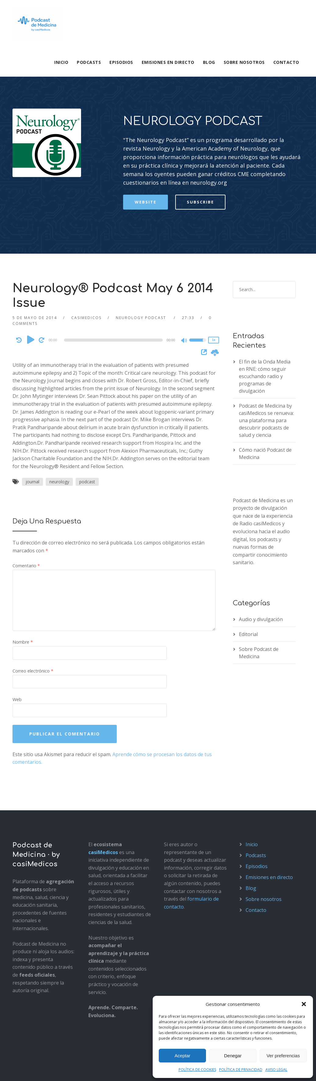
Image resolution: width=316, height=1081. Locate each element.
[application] (114, 263)
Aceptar (182, 1055)
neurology (59, 405)
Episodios (121, 62)
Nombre (22, 565)
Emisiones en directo (168, 62)
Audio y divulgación (261, 542)
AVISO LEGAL (276, 1069)
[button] (304, 1004)
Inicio (61, 62)
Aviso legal (23, 1069)
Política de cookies (100, 1069)
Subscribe (200, 125)
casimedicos (86, 241)
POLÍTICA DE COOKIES (197, 1069)
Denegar (233, 1055)
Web (17, 623)
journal (32, 405)
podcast (87, 405)
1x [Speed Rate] (213, 263)
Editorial (248, 557)
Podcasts (89, 62)
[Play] (31, 263)
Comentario (26, 489)
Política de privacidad (57, 1069)
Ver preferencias (283, 1055)
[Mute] (184, 264)
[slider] (113, 263)
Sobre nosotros (244, 62)
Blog (209, 62)
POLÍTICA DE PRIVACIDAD (240, 1069)
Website (145, 125)
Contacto (286, 62)
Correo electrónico (32, 594)
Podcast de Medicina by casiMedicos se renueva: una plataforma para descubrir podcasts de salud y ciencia (266, 344)
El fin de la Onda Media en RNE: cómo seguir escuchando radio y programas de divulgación (264, 300)
